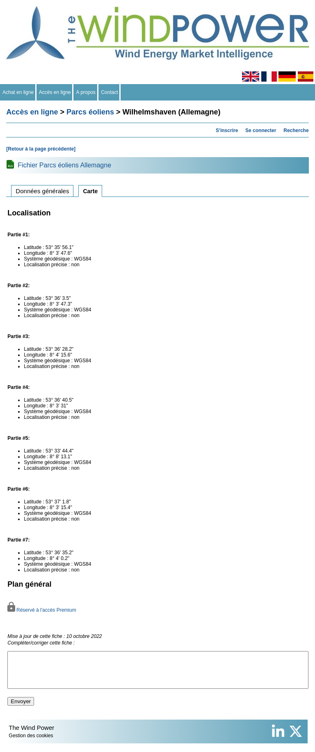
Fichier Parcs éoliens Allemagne (64, 165)
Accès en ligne (55, 92)
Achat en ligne (18, 92)
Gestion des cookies (31, 743)
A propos (85, 92)
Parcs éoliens (90, 112)
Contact (109, 92)
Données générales (42, 190)
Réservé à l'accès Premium (41, 610)
